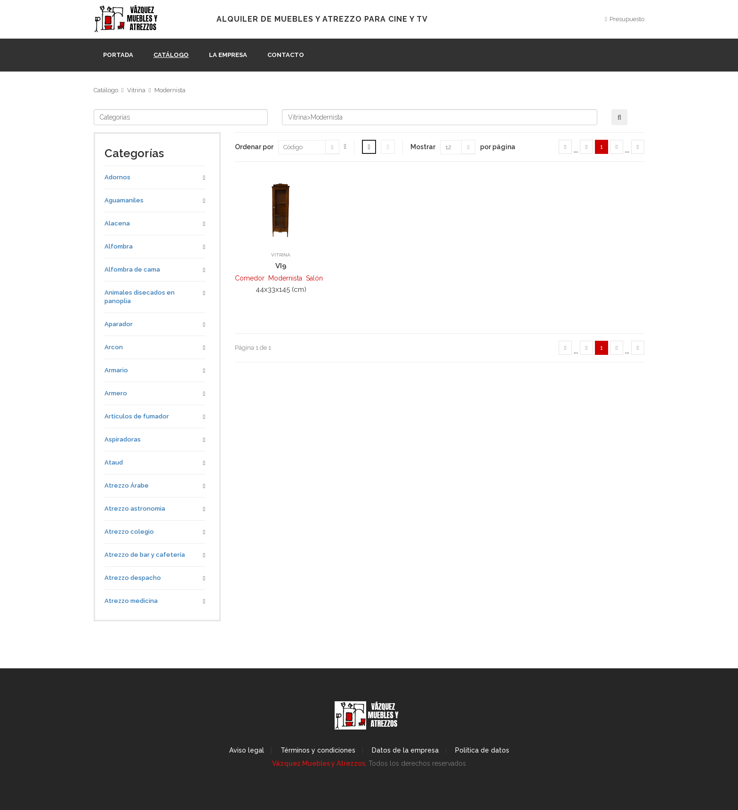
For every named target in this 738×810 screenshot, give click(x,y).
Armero (115, 393)
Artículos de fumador (136, 416)
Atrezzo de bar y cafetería (144, 554)
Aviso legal (246, 750)
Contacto (285, 54)
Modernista (169, 90)
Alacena (117, 223)
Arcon (113, 347)
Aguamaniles (124, 200)
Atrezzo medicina (131, 600)
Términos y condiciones (318, 750)
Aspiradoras (122, 439)
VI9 (280, 266)
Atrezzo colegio (129, 531)
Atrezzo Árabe (126, 485)
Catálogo (171, 54)
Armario (116, 370)
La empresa (228, 54)
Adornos (117, 177)
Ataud (113, 462)
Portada (118, 54)
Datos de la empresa (405, 750)
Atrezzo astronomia (134, 508)
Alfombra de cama (132, 269)
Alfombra (118, 246)
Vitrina (136, 90)
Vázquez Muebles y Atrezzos (318, 763)
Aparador (118, 324)
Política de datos (482, 750)
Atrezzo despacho (132, 577)
